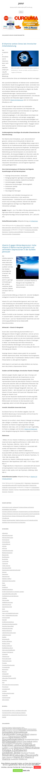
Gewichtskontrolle (7, 607)
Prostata (4, 663)
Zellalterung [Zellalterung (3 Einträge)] (23, 759)
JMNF (21, 3)
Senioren (4, 680)
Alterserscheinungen (7, 537)
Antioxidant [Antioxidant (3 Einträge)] (22, 730)
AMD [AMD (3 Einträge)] (4, 730)
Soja (3, 682)
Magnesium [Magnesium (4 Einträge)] (19, 747)
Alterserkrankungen (7, 535)
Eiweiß (4, 585)
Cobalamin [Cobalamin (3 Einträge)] (33, 734)
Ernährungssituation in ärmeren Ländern (13, 591)
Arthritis (4, 546)
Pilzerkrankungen (6, 661)
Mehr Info (26, 770)
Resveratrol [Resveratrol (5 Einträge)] (8, 754)
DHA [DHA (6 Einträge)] (24, 736)
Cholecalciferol (35, 487)
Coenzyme (5, 563)
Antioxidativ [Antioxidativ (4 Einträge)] (7, 732)
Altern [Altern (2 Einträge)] (23, 727)
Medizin (4, 637)
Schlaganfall (5, 674)
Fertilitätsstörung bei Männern (10, 596)
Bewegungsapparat (7, 553)
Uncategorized (6, 689)
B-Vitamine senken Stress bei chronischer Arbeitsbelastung (19, 45)
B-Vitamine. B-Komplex (31, 230)
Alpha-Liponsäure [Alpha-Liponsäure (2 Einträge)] (17, 727)
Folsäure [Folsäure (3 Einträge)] (19, 741)
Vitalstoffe (35, 227)
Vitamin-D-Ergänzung (30, 429)
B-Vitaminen (34, 221)
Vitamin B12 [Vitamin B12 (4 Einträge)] (19, 757)
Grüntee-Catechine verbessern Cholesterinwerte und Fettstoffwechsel (20, 511)
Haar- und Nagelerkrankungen (10, 613)
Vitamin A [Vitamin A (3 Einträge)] (9, 757)
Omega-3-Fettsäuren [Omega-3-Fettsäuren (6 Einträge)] (14, 750)
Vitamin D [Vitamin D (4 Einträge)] (29, 757)
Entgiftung (5, 587)
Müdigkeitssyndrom (7, 648)
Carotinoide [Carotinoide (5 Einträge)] (8, 734)
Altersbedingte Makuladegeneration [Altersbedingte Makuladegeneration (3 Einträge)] (14, 729)
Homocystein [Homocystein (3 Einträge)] (27, 743)
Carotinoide (5, 561)
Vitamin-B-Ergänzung (16, 100)
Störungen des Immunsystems (10, 684)
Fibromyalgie (5, 600)
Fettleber (4, 598)
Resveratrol (5, 669)
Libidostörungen (6, 635)
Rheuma (4, 671)
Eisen (3, 583)
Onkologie (5, 654)
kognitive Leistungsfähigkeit (16, 232)
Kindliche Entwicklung (8, 622)
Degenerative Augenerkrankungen (11, 570)
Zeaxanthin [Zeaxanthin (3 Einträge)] (14, 759)
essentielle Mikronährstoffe (9, 485)
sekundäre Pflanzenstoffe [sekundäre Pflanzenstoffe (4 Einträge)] (26, 755)
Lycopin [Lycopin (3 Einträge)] (11, 748)
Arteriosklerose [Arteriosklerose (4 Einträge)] (20, 732)
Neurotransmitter (7, 234)
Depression (5, 232)
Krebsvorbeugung (7, 630)
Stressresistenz (16, 234)
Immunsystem (6, 617)
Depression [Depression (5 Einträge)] (14, 736)
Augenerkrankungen (7, 550)
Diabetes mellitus (6, 578)
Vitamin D (10, 492)
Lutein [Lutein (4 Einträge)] (5, 747)
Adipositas (5, 533)
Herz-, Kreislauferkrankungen (10, 615)
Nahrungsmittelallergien (8, 650)
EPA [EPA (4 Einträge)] (4, 741)
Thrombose (5, 687)
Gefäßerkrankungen (7, 602)
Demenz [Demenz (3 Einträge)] (5, 737)
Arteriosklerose (6, 544)
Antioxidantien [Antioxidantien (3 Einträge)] (32, 730)
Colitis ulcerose (6, 565)
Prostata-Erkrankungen (8, 665)
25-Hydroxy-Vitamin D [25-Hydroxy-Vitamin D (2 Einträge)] (7, 727)
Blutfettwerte (5, 557)
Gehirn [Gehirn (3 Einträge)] (35, 741)
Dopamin (11, 489)
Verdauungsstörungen (8, 693)
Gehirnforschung (15, 227)
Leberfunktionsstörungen (9, 633)
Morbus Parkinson (7, 645)
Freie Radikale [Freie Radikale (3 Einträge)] (28, 741)
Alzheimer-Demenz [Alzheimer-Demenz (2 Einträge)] (32, 729)
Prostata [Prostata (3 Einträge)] (32, 753)
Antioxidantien (6, 542)
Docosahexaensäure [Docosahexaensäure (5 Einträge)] (13, 739)
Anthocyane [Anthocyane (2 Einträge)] (15, 730)
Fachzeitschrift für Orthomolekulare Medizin (14, 713)
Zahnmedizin (5, 700)
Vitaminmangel (6, 230)
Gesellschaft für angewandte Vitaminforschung (14, 715)
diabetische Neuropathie (8, 581)
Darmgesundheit (6, 568)
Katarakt (4, 620)
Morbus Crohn (6, 643)
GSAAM (4, 717)
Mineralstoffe (5, 639)
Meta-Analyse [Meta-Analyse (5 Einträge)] (32, 747)
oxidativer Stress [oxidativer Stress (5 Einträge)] (11, 752)
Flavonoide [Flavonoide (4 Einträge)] (11, 741)
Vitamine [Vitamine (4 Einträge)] (6, 759)
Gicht (3, 609)
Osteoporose (32, 485)
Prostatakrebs (6, 667)
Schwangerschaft (6, 676)
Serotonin (4, 492)
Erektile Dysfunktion (7, 589)
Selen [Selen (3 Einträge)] (4, 757)
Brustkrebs (5, 559)
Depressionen (35, 483)
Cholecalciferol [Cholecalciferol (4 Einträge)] (22, 734)
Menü (21, 12)
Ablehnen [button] (37, 767)
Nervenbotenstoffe (29, 232)
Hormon (16, 489)
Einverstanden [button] (18, 770)
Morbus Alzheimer (7, 641)
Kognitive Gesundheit (26, 227)
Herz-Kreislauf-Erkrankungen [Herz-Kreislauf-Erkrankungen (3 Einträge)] (12, 743)
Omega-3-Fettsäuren (7, 652)
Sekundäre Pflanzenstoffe (9, 678)
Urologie (4, 691)
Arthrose (4, 548)
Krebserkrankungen (7, 628)
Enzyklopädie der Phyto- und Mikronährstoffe (14, 710)
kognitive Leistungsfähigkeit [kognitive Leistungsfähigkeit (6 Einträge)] (18, 745)
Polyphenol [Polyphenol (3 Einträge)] (24, 753)
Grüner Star (5, 611)
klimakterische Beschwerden (9, 624)
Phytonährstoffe (6, 658)
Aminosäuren (5, 540)
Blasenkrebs (5, 555)
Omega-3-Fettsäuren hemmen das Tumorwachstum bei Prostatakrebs (20, 514)
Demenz (4, 572)
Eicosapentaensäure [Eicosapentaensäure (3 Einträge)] (32, 739)
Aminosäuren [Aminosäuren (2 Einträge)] (9, 730)
